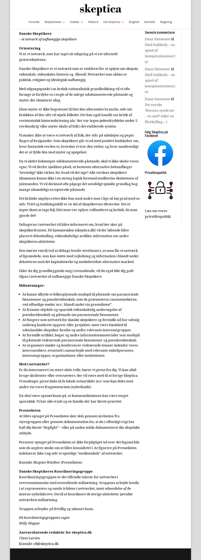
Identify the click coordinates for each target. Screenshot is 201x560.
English (134, 22)
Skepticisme (52, 22)
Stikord (93, 22)
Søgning (166, 22)
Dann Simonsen (157, 39)
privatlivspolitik (158, 216)
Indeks (74, 22)
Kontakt (149, 22)
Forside (34, 22)
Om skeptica (111, 22)
